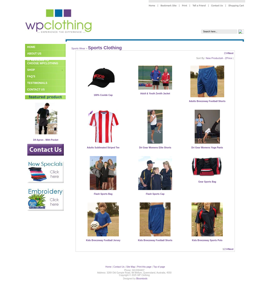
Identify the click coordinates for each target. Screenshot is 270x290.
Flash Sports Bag (103, 194)
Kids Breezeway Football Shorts (155, 240)
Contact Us (36, 89)
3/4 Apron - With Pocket (45, 140)
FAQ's (31, 76)
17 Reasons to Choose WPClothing (42, 62)
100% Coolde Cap (103, 95)
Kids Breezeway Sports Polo (207, 240)
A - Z (223, 58)
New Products (213, 58)
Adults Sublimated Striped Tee (103, 147)
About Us (34, 53)
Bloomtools (141, 278)
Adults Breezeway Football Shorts (207, 101)
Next (230, 53)
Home (31, 47)
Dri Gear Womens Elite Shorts (155, 147)
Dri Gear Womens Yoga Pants (207, 147)
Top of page (159, 267)
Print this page (144, 267)
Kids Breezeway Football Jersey (103, 240)
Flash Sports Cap (155, 194)
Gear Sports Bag (207, 182)
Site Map (130, 267)
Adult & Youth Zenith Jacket (155, 93)
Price (229, 58)
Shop (31, 69)
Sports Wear (78, 48)
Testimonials (37, 83)
